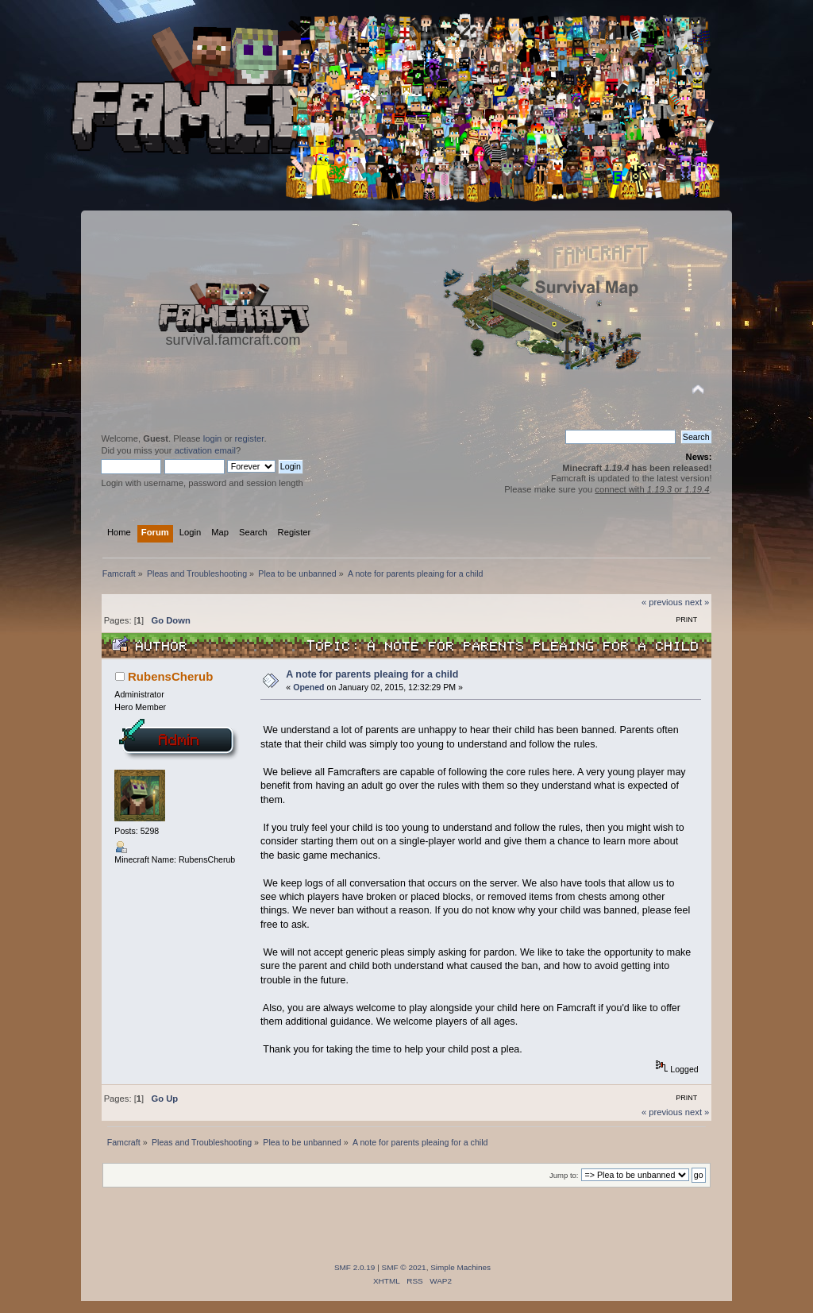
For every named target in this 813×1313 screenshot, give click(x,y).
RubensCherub (170, 676)
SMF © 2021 (404, 1267)
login (212, 438)
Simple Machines (460, 1267)
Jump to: (564, 1175)
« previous (662, 602)
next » (697, 602)
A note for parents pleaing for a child (372, 674)
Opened (308, 687)
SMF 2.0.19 (355, 1267)
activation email (205, 450)
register (249, 438)
